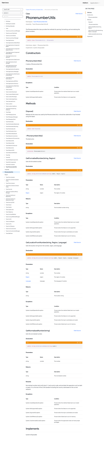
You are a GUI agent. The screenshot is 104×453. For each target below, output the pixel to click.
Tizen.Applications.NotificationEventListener (13, 74)
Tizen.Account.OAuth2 (11, 35)
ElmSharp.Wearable (10, 26)
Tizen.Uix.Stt (8, 219)
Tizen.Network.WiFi (10, 150)
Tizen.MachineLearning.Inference (11, 109)
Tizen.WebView (9, 233)
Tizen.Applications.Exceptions (12, 69)
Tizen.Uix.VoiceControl (11, 228)
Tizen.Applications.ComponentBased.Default (12, 53)
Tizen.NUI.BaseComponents (12, 159)
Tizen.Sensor (8, 205)
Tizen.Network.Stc (10, 148)
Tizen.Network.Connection (12, 136)
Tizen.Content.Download (11, 92)
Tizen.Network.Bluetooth (11, 133)
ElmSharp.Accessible (10, 23)
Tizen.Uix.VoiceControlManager (13, 231)
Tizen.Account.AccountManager (13, 31)
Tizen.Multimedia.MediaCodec (12, 124)
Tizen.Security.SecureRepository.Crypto (10, 199)
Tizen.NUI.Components (11, 162)
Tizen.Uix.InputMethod (11, 214)
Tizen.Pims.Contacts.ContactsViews (12, 186)
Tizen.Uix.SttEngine (10, 221)
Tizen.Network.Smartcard (11, 145)
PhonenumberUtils (9, 172)
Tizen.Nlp (8, 155)
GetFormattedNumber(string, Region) (94, 27)
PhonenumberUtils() (92, 17)
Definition (89, 12)
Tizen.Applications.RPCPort (12, 81)
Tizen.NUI (8, 157)
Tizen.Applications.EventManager (11, 62)
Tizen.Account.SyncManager (12, 38)
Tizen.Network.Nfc (10, 140)
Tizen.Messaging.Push (11, 119)
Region (6, 174)
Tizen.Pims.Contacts (10, 183)
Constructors (90, 15)
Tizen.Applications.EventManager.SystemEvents (11, 66)
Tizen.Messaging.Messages (12, 117)
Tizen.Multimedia (10, 121)
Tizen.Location (9, 103)
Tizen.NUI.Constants (10, 164)
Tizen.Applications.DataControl (13, 59)
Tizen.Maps (8, 112)
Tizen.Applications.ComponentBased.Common (12, 49)
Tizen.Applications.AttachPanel (13, 42)
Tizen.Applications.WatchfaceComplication (12, 86)
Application (94, 3)
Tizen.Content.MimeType (11, 96)
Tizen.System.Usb (10, 209)
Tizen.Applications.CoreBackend (11, 56)
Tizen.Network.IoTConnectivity (12, 138)
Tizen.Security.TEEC (10, 202)
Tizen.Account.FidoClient (11, 33)
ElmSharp (8, 21)
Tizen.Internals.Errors (10, 101)
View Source (78, 14)
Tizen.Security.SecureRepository (10, 196)
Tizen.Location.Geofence (11, 106)
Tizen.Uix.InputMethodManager (13, 216)
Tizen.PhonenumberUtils (11, 167)
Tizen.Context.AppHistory (11, 99)
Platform (85, 3)
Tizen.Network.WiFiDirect (11, 152)
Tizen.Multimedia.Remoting (12, 126)
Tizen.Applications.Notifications (10, 78)
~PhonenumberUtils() (93, 24)
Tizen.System (9, 207)
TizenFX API (6, 9)
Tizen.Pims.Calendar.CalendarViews (12, 180)
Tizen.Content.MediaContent (12, 94)
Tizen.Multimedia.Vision (11, 131)
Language (7, 169)
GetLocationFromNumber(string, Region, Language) (95, 31)
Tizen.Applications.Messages (12, 71)
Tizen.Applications (10, 40)
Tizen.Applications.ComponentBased (12, 46)
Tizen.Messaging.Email (11, 114)
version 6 (6, 13)
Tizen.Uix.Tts (8, 224)
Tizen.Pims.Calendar (10, 177)
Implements (90, 36)
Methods (89, 19)
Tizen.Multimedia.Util (10, 129)
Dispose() (90, 22)
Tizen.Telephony (9, 212)
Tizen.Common (9, 89)
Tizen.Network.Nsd (10, 143)
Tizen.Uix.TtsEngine (10, 226)
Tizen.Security (9, 189)
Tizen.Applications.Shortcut (12, 83)
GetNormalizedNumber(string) (95, 34)
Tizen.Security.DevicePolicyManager (12, 192)
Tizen (7, 28)
